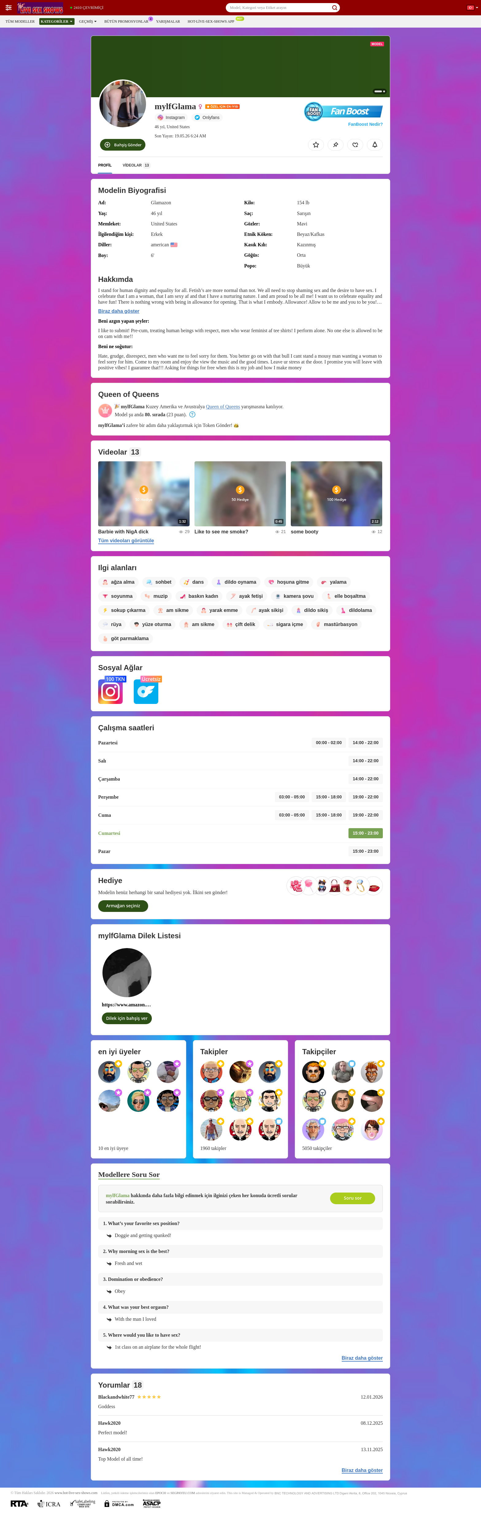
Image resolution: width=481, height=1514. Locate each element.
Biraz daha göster (118, 311)
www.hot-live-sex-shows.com (76, 1493)
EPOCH (160, 1493)
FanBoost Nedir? (365, 124)
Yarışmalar (168, 21)
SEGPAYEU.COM (183, 1493)
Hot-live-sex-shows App (212, 21)
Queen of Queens (223, 406)
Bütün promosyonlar (128, 21)
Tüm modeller (20, 21)
